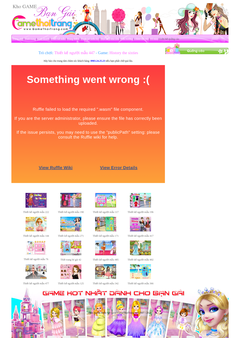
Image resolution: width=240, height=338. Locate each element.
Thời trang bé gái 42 (71, 259)
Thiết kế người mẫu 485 (106, 259)
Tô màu (154, 38)
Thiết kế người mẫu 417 (141, 235)
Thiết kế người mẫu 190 (71, 212)
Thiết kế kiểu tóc (90, 38)
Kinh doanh (43, 38)
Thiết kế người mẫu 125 (71, 283)
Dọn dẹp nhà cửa (110, 38)
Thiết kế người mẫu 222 (36, 212)
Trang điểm (73, 38)
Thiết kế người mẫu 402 (141, 259)
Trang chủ (18, 38)
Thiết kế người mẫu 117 (106, 212)
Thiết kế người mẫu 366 (141, 283)
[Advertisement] (197, 80)
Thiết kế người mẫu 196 (141, 212)
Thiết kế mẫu (58, 38)
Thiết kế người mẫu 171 (106, 235)
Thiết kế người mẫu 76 (36, 259)
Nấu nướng (127, 38)
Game (114, 312)
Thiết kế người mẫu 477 (36, 283)
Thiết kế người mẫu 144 (36, 235)
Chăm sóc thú (141, 38)
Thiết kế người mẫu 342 (106, 283)
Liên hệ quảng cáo (169, 38)
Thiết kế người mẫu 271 (71, 235)
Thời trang (30, 38)
